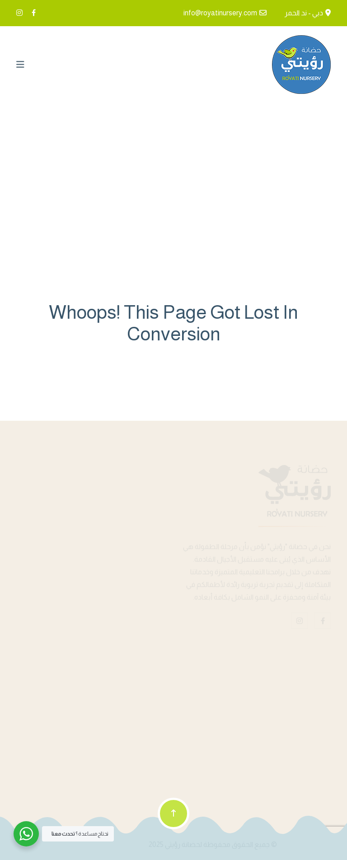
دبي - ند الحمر (304, 13)
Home (174, 183)
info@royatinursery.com (220, 13)
